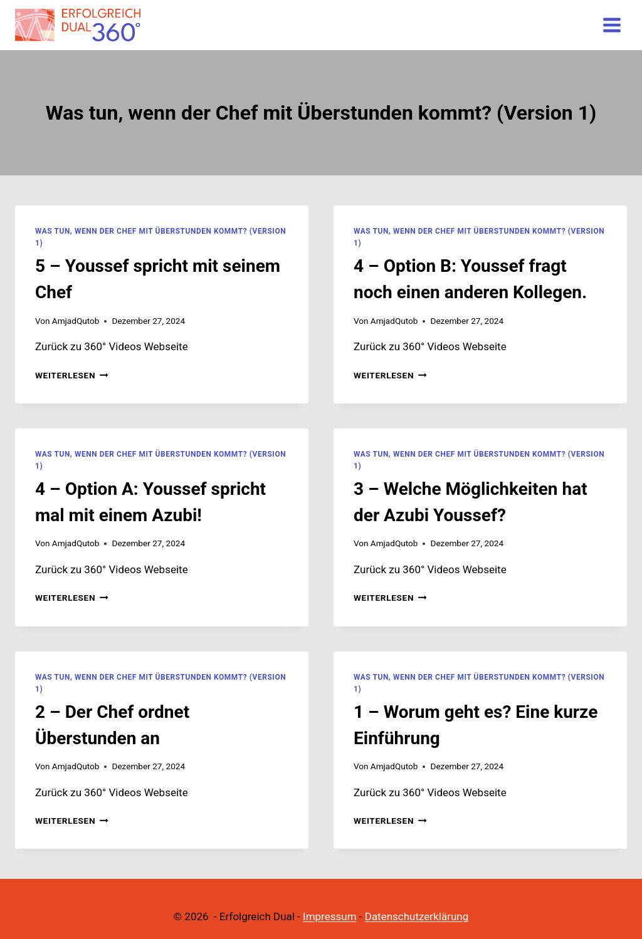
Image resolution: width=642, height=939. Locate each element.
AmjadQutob (76, 321)
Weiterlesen (71, 375)
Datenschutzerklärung (416, 916)
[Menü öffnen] (611, 24)
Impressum (330, 916)
